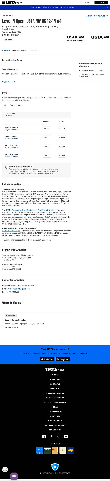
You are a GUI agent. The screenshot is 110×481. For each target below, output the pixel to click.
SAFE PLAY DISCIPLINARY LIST (55, 402)
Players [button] (15, 50)
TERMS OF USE (54, 388)
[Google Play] (62, 359)
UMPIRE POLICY (55, 411)
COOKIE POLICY (55, 429)
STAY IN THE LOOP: (11, 231)
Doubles (14, 130)
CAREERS (55, 374)
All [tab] (5, 105)
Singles (7, 130)
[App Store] (47, 359)
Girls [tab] (20, 105)
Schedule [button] (33, 50)
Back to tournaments (98, 16)
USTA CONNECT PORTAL (55, 393)
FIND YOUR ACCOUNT (55, 420)
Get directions (10, 327)
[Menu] (3, 2)
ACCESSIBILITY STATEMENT (55, 425)
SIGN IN (101, 2)
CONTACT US (55, 384)
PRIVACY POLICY (55, 416)
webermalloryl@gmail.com (19, 289)
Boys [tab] (12, 105)
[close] (107, 8)
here (19, 205)
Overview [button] (6, 50)
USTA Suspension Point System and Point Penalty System (30, 210)
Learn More (71, 7)
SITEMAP (55, 407)
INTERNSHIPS (55, 379)
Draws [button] (24, 50)
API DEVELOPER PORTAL (55, 397)
